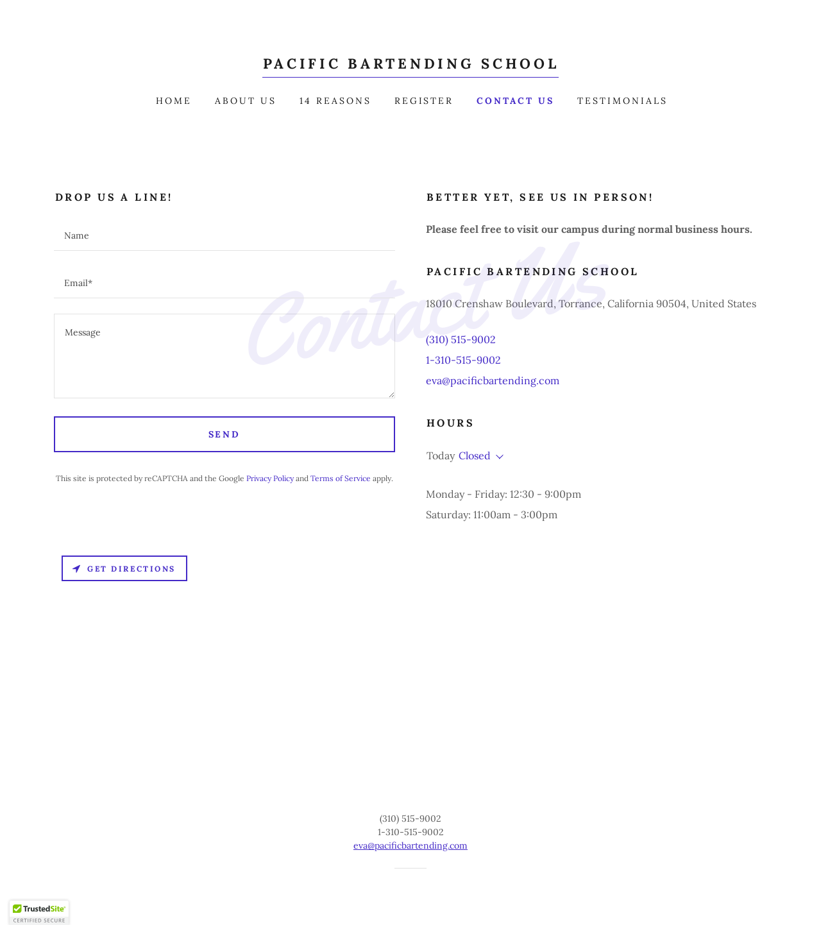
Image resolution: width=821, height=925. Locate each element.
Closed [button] (475, 455)
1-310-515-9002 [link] (463, 359)
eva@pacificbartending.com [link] (492, 380)
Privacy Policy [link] (270, 478)
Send (224, 434)
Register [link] (424, 100)
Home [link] (174, 100)
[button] (497, 457)
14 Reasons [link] (335, 100)
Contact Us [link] (515, 100)
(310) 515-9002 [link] (461, 339)
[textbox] (224, 235)
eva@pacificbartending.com (410, 845)
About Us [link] (245, 100)
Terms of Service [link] (340, 478)
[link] (410, 64)
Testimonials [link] (622, 100)
